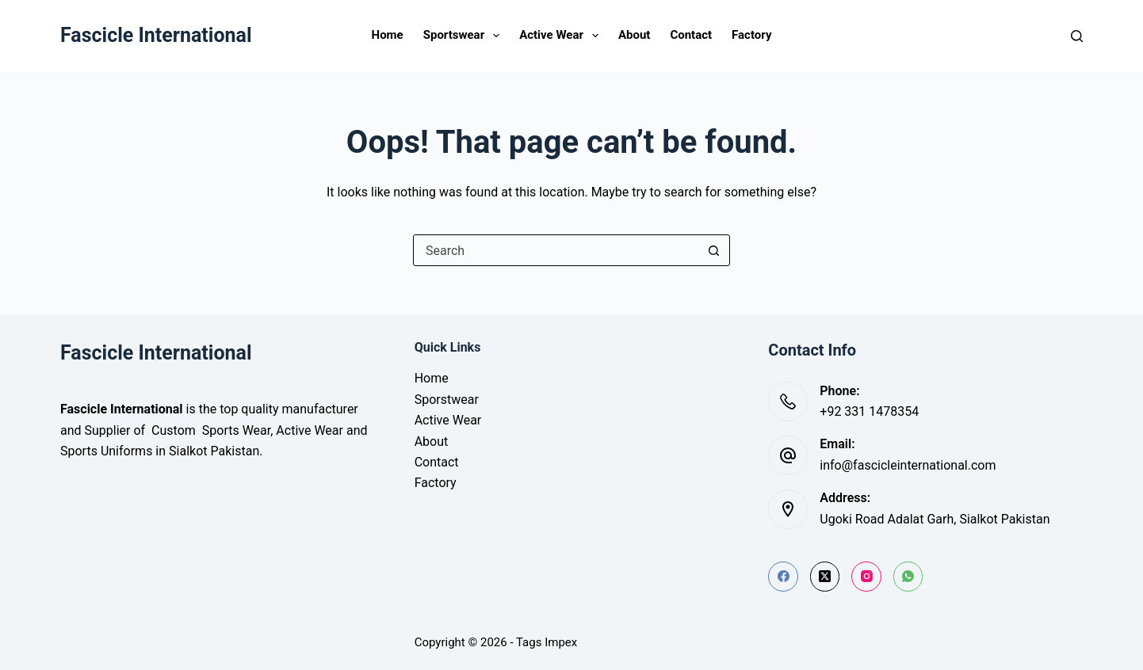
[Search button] (713, 250)
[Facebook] (783, 577)
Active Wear (562, 35)
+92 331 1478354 (869, 411)
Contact (691, 35)
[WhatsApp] (908, 577)
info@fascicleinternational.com (908, 465)
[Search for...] (556, 250)
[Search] (1077, 36)
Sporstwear (447, 399)
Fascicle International (156, 35)
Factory (751, 35)
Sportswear (464, 35)
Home (387, 35)
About (634, 35)
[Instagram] (866, 577)
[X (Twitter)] (825, 577)
